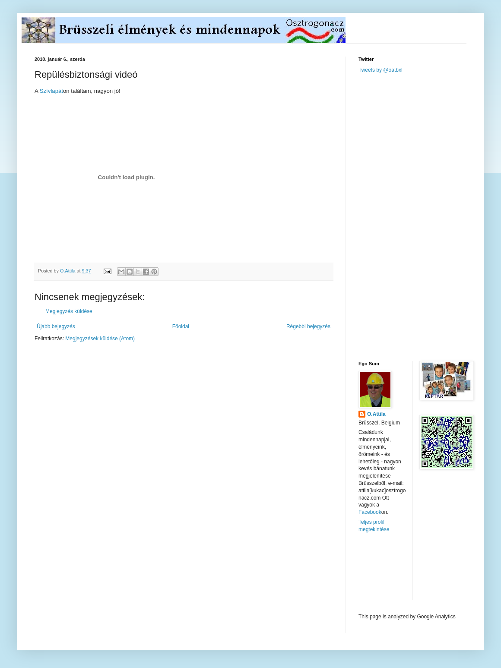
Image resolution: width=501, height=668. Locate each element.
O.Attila (376, 414)
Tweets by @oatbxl (380, 70)
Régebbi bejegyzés (308, 326)
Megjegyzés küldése (68, 311)
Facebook (369, 512)
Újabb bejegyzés (56, 326)
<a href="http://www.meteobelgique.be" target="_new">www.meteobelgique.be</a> (395, 573)
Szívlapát (51, 91)
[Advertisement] (396, 216)
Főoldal (180, 326)
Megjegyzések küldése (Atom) (100, 339)
